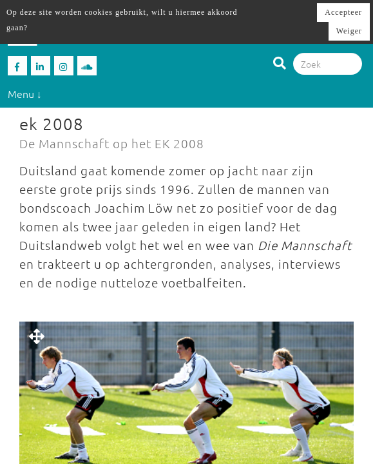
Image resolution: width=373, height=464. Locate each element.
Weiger (349, 30)
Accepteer (343, 12)
